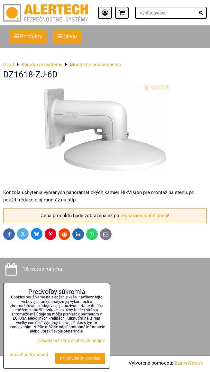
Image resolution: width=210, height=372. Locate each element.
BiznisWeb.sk (189, 363)
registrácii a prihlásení (144, 215)
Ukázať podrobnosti (28, 355)
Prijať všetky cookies (80, 358)
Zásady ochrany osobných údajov (71, 340)
